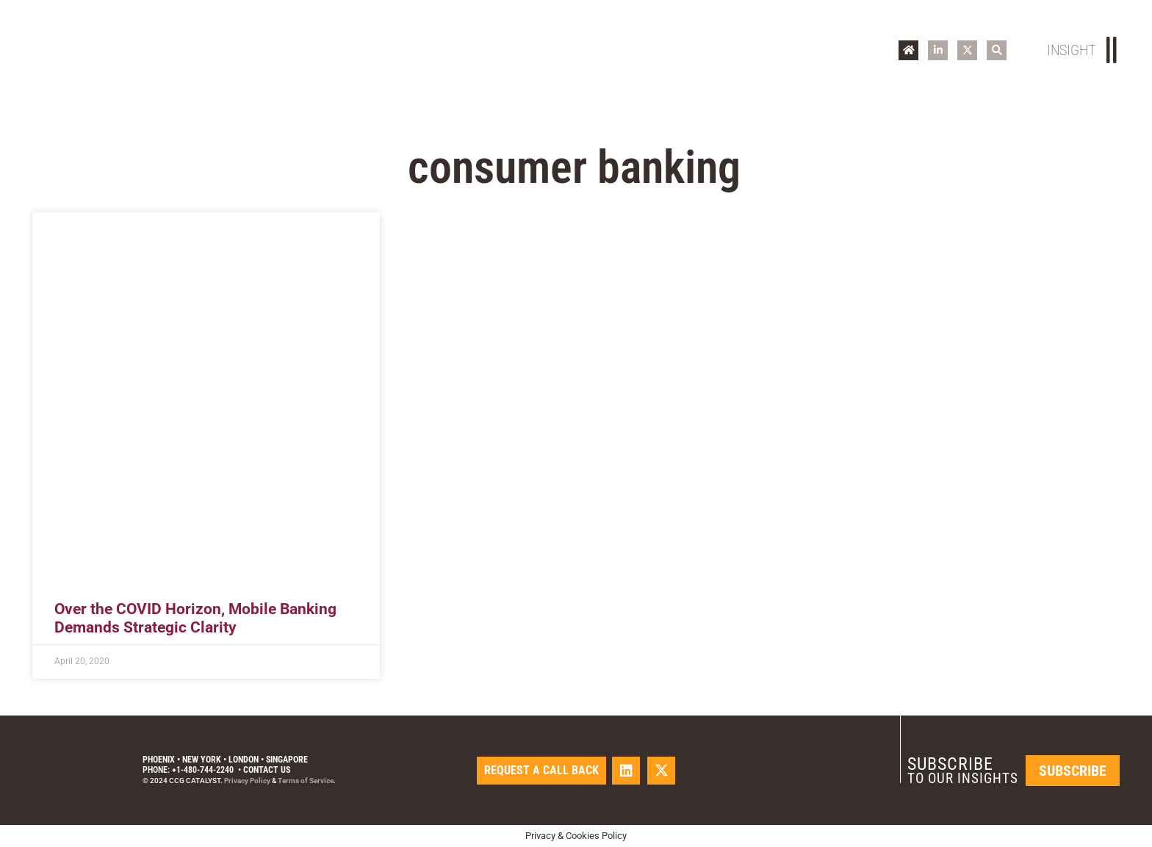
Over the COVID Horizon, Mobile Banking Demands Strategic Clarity (195, 618)
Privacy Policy (247, 780)
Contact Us (266, 770)
